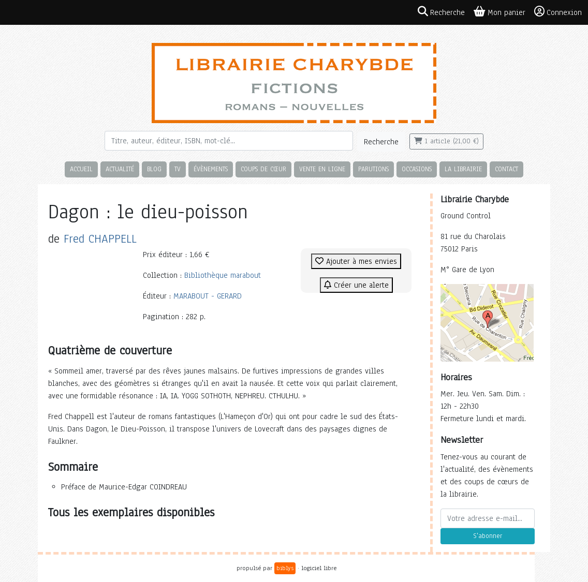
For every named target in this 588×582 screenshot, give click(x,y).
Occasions (417, 169)
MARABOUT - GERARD (207, 296)
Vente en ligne (322, 169)
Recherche (381, 142)
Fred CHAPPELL (100, 239)
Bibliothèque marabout (222, 275)
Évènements (211, 169)
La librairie (463, 169)
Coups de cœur (263, 169)
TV (177, 169)
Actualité (120, 169)
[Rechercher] (229, 141)
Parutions (373, 169)
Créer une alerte (356, 285)
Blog (154, 169)
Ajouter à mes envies (356, 261)
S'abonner (487, 536)
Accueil (81, 169)
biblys (284, 568)
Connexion (558, 12)
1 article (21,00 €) (446, 141)
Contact (506, 169)
